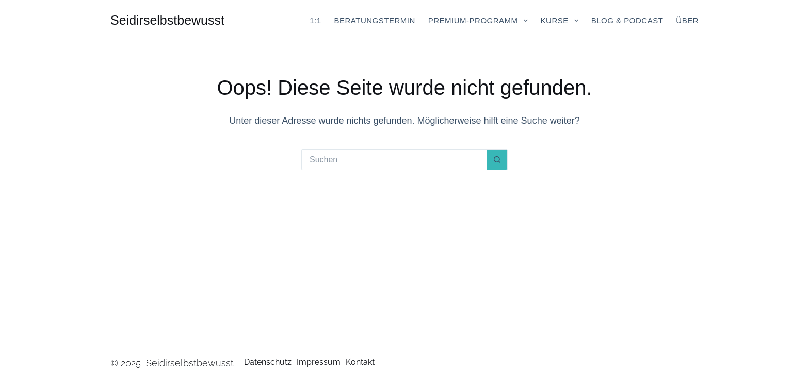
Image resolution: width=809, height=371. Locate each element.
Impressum (319, 362)
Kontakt (360, 362)
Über (687, 20)
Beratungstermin (374, 20)
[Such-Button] (497, 159)
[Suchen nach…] (394, 159)
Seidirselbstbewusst (167, 20)
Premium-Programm (480, 20)
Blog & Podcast (627, 20)
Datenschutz (268, 362)
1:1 (315, 20)
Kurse (562, 20)
